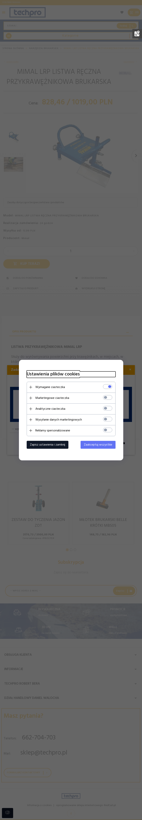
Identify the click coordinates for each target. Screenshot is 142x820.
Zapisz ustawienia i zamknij (47, 444)
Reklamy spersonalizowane (52, 430)
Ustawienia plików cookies (53, 374)
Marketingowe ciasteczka (52, 397)
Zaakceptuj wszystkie (98, 444)
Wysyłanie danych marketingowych (58, 419)
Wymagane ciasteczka (50, 387)
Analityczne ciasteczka (50, 408)
